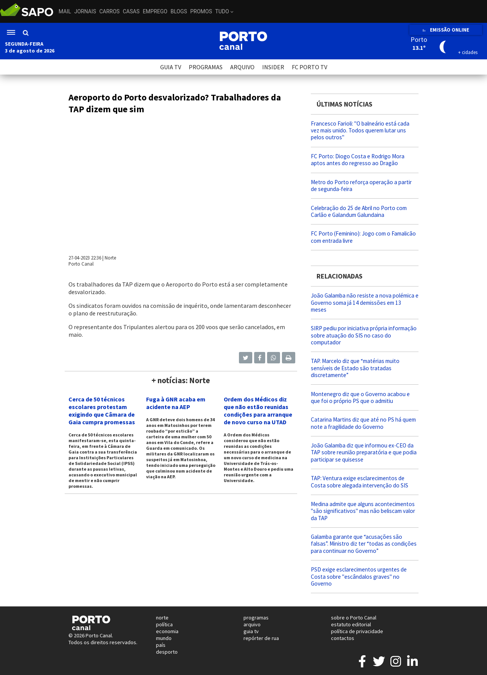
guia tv (251, 631)
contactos (342, 638)
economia (167, 631)
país (161, 645)
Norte (110, 258)
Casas (131, 11)
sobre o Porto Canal (353, 617)
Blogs (178, 11)
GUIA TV (170, 67)
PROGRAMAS (206, 67)
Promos (201, 11)
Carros (109, 11)
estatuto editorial (351, 624)
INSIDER (273, 67)
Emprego (155, 11)
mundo (164, 638)
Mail (65, 11)
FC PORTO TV (309, 67)
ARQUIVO (242, 67)
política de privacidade (357, 631)
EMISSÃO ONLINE (445, 30)
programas (256, 617)
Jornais (85, 11)
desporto (167, 651)
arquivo (252, 624)
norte (162, 617)
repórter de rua (261, 638)
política (164, 624)
